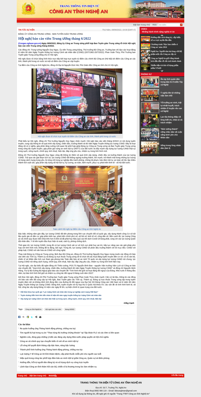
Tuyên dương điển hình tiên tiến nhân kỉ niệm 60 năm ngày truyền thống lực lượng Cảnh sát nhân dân (61, 295)
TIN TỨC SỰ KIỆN (26, 30)
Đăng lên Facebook (19, 317)
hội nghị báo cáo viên (53, 309)
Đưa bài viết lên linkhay (23, 317)
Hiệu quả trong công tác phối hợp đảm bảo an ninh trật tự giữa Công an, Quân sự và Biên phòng (64, 358)
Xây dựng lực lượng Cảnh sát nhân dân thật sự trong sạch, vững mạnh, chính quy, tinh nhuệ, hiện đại (61, 299)
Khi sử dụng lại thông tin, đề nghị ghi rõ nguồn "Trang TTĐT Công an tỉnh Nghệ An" (111, 394)
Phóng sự (146, 74)
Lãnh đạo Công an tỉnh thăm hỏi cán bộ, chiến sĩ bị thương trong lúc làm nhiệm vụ (58, 367)
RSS (155, 25)
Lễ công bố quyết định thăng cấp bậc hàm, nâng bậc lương (47, 345)
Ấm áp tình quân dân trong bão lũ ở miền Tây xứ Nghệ (172, 82)
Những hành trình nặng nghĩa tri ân (158, 32)
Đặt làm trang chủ (141, 25)
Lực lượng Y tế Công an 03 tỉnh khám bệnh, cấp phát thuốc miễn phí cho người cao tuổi (60, 354)
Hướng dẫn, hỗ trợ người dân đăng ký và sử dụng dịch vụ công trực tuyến (54, 362)
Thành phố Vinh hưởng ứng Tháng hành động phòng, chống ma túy (51, 349)
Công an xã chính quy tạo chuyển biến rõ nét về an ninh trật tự (49, 341)
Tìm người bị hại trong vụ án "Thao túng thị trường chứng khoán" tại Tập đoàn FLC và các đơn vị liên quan (69, 333)
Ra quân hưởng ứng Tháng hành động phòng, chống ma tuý (48, 328)
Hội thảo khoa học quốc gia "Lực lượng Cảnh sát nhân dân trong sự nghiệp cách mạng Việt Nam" (59, 292)
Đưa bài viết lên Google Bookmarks (28, 317)
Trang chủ (22, 375)
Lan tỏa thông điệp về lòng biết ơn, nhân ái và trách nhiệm (171, 120)
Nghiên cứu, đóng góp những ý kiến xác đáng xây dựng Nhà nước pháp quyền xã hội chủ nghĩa (64, 337)
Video (144, 29)
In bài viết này (40, 317)
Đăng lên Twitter (32, 317)
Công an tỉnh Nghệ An (33, 309)
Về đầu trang (177, 375)
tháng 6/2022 (69, 309)
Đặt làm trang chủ (38, 375)
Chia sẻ (36, 317)
